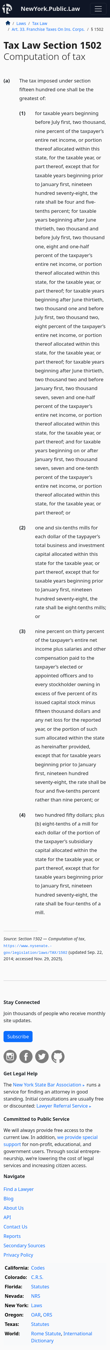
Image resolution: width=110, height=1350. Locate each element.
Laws (21, 23)
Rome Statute (46, 1333)
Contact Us (15, 1227)
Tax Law (39, 23)
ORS (47, 1315)
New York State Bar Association (47, 1084)
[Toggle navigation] (98, 9)
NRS (35, 1296)
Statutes (40, 1286)
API (7, 1217)
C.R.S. (37, 1277)
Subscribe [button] (18, 1036)
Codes (38, 1268)
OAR (35, 1315)
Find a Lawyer (19, 1189)
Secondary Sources (24, 1245)
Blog (8, 1198)
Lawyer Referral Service (62, 1106)
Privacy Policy (18, 1255)
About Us (14, 1208)
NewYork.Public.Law (50, 9)
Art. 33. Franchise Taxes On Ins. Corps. (48, 29)
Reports (12, 1236)
